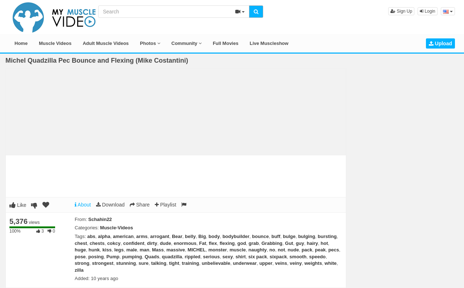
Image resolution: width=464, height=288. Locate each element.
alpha (104, 236)
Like (17, 205)
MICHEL (197, 249)
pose (80, 256)
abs (91, 236)
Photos (150, 43)
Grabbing (271, 243)
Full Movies (226, 43)
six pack (257, 256)
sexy (228, 256)
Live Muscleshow (269, 43)
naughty (257, 249)
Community (186, 43)
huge (80, 249)
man (144, 249)
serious (211, 256)
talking (158, 263)
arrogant (159, 236)
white (330, 263)
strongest (102, 263)
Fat (202, 243)
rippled (192, 256)
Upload (440, 43)
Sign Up (401, 11)
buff (276, 236)
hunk (94, 249)
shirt (241, 256)
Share (140, 205)
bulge (289, 236)
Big (202, 236)
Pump (112, 256)
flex (213, 243)
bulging (306, 236)
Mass (158, 249)
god (241, 243)
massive (175, 249)
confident (134, 243)
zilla (79, 270)
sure (143, 263)
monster (217, 249)
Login (427, 11)
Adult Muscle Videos (106, 43)
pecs (333, 249)
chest (81, 243)
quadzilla (172, 256)
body (214, 236)
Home (21, 43)
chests (97, 243)
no (272, 249)
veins (281, 263)
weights (313, 263)
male (131, 249)
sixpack (278, 256)
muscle (237, 249)
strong (82, 263)
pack (307, 249)
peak (320, 249)
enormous (185, 243)
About (83, 205)
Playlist (165, 205)
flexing (227, 243)
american (123, 236)
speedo (317, 256)
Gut (289, 243)
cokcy (114, 243)
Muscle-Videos (116, 227)
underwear (245, 263)
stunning (126, 263)
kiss (107, 249)
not (281, 249)
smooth (298, 256)
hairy (312, 243)
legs (119, 249)
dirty (152, 243)
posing (96, 256)
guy (300, 243)
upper (265, 263)
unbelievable (216, 263)
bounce (260, 236)
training (190, 263)
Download (110, 205)
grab (254, 243)
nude (293, 249)
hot (324, 243)
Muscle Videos (55, 43)
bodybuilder (236, 236)
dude (165, 243)
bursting (327, 236)
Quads (152, 256)
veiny (296, 263)
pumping (132, 256)
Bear (177, 236)
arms (142, 236)
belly (190, 236)
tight (174, 263)
